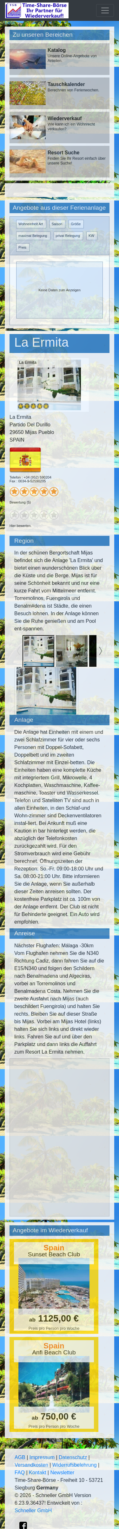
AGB (20, 1457)
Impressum (42, 1457)
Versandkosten (31, 1465)
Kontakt (37, 1472)
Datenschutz (73, 1457)
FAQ (20, 1472)
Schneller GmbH (33, 1510)
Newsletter (62, 1472)
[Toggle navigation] (105, 10)
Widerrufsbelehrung (74, 1465)
